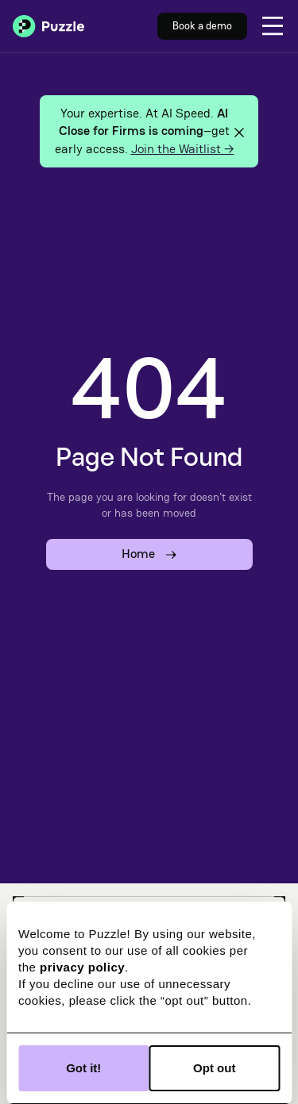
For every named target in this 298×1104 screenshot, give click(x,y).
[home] (48, 26)
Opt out (214, 1068)
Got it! (83, 1068)
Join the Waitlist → (182, 148)
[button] (272, 26)
